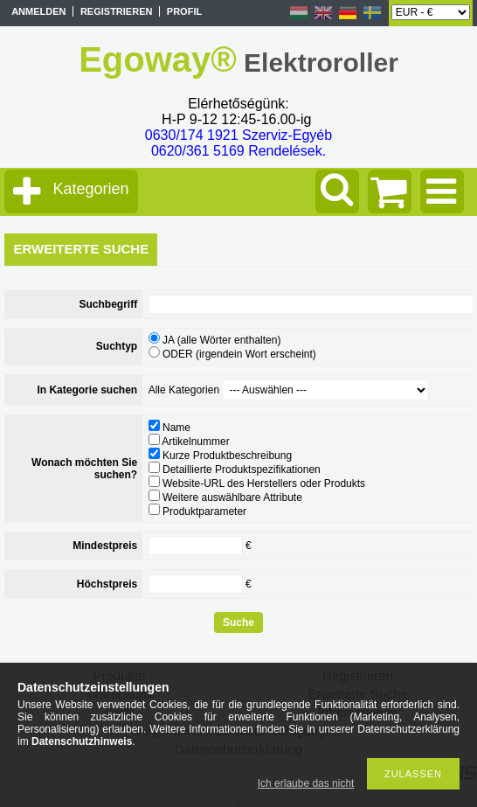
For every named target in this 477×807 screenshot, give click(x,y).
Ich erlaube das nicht (306, 783)
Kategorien (90, 189)
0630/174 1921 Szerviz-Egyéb (238, 135)
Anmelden (38, 11)
